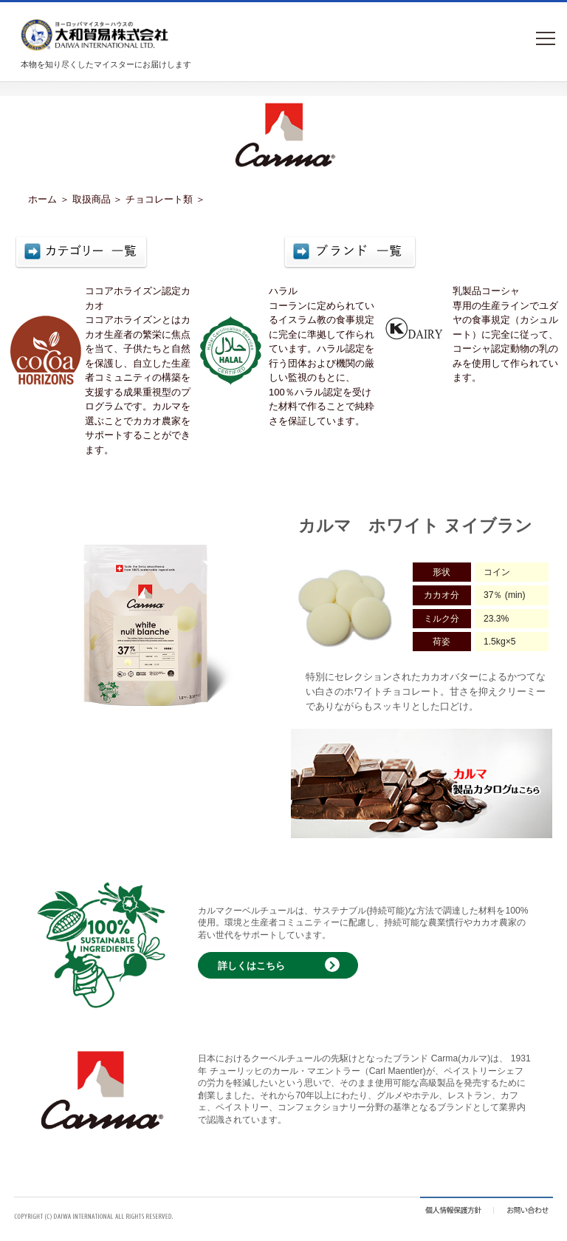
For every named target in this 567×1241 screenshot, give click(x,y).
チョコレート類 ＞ (165, 199)
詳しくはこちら (251, 965)
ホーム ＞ (48, 199)
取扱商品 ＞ (97, 199)
